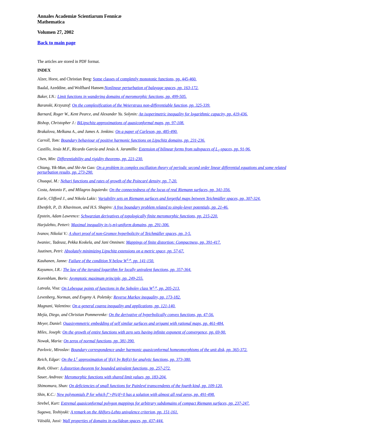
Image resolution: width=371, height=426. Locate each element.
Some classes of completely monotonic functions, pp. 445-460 (145, 79)
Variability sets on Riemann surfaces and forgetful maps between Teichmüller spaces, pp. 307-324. (179, 198)
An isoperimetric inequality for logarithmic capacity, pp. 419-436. (193, 114)
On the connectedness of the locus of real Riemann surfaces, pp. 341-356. (170, 190)
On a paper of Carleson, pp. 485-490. (146, 131)
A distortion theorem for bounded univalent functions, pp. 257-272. (115, 368)
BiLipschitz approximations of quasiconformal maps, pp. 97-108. (130, 123)
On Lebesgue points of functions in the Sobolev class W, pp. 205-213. (120, 288)
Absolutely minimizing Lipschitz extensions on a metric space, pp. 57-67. (124, 251)
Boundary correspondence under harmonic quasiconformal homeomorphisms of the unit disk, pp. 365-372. (159, 349)
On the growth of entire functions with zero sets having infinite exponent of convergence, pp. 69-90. (144, 332)
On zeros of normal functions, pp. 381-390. (99, 341)
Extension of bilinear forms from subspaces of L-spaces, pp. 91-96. (195, 149)
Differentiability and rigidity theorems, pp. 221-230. (100, 159)
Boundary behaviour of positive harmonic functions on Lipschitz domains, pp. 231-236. (133, 140)
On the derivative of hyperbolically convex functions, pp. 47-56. (161, 314)
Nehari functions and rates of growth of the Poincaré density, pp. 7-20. (119, 181)
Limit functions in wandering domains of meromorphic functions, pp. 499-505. (122, 96)
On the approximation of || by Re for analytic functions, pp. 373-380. (126, 359)
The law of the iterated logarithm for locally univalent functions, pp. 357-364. (127, 269)
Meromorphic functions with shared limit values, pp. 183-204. (115, 377)
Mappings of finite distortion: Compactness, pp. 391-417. (173, 242)
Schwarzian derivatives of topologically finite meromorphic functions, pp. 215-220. (149, 216)
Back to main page (56, 42)
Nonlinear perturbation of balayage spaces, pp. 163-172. (152, 88)
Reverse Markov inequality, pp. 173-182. (147, 297)
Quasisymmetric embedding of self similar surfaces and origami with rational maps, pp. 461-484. (143, 323)
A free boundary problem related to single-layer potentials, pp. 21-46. (171, 207)
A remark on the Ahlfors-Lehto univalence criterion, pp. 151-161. (124, 412)
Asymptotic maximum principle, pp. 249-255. (106, 278)
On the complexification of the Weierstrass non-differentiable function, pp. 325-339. (141, 105)
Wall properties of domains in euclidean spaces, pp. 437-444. (113, 421)
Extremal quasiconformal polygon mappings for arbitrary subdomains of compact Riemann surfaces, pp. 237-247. (155, 403)
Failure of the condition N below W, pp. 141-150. (111, 261)
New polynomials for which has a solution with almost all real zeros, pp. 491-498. (136, 394)
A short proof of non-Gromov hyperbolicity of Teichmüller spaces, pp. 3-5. (130, 233)
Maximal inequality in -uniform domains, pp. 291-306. (120, 225)
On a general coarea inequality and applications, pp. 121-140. (124, 306)
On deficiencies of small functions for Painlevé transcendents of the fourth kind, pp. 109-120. (146, 386)
